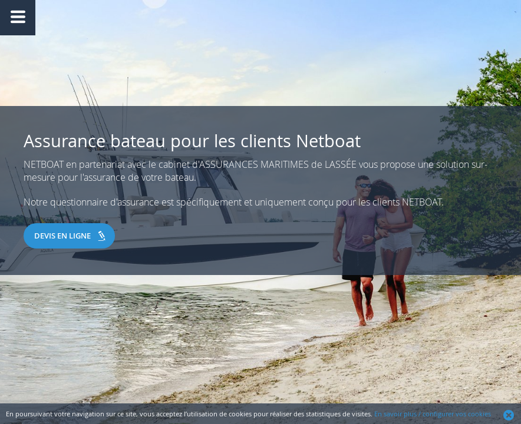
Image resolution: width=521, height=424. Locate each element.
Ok (509, 415)
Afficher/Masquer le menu (17, 17)
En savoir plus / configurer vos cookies (432, 413)
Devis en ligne (62, 235)
